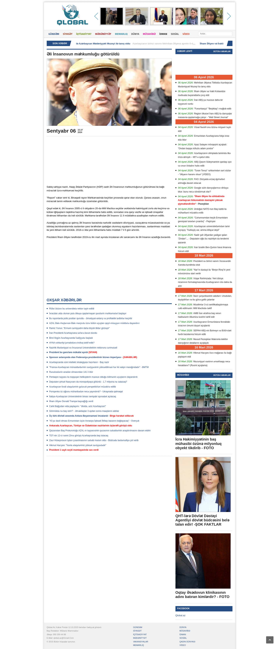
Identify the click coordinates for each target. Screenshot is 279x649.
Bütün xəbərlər (221, 51)
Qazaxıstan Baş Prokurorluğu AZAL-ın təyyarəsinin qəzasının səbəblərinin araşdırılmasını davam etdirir (100, 430)
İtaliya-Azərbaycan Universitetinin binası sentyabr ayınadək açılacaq (82, 396)
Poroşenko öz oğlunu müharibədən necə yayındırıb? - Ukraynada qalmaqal (86, 391)
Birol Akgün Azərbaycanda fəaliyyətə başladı (71, 338)
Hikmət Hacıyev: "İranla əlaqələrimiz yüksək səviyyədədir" (77, 445)
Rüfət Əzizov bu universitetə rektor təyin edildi (71, 308)
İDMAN (163, 34)
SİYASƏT (67, 34)
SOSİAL (175, 34)
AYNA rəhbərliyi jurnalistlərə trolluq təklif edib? (72, 342)
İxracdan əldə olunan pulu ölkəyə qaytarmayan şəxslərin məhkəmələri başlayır (87, 313)
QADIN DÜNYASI (187, 642)
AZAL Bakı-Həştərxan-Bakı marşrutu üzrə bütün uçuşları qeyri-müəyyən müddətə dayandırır (94, 323)
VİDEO (185, 34)
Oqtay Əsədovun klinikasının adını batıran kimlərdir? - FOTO (202, 594)
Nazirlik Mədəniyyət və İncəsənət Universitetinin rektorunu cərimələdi (83, 347)
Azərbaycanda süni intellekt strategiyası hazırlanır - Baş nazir (79, 362)
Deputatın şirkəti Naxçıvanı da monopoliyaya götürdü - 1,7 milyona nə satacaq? (88, 381)
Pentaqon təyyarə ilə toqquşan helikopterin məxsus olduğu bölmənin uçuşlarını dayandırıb (93, 377)
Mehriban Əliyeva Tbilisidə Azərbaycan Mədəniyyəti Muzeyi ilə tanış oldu (90, 43)
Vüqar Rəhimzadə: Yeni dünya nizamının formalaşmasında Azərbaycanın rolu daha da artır (205, 282)
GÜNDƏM (54, 34)
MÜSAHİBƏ (149, 34)
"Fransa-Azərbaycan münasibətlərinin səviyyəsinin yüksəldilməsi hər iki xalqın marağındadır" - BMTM (99, 367)
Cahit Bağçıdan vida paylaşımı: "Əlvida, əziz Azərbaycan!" (77, 406)
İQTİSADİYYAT (83, 34)
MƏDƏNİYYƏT (103, 34)
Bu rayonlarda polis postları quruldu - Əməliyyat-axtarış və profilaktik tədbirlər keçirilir (90, 318)
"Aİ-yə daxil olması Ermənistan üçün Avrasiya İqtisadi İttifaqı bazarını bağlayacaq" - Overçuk (94, 421)
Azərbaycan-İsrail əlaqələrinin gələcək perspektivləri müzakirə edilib (82, 386)
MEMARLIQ (121, 34)
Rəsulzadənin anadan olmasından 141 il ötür (71, 372)
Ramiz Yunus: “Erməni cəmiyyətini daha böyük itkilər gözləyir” (79, 328)
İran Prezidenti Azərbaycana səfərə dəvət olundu (73, 333)
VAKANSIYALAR (140, 642)
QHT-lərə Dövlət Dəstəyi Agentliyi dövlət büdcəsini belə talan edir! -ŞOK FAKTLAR (202, 520)
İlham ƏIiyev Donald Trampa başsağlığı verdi (71, 401)
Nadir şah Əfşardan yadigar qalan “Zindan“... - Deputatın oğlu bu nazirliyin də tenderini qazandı (203, 239)
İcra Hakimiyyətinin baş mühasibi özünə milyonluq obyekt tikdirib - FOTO (198, 443)
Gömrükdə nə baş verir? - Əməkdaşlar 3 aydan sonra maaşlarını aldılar (84, 411)
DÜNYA (135, 34)
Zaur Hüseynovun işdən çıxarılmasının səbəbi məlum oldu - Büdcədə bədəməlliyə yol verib (94, 440)
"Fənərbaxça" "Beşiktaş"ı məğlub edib (212, 108)
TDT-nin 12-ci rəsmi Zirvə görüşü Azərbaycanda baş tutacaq (78, 435)
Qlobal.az (180, 615)
